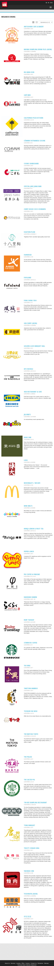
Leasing (18, 963)
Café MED (27, 95)
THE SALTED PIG (29, 779)
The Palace (28, 757)
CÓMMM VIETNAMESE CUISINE (34, 140)
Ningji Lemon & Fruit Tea (33, 528)
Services (13, 963)
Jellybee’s (27, 414)
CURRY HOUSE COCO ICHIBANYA (35, 209)
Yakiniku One (29, 871)
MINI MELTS (28, 506)
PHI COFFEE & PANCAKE (32, 574)
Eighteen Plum (29, 232)
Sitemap (46, 963)
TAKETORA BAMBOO (31, 688)
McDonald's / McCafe (32, 483)
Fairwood (28, 255)
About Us (7, 963)
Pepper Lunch (29, 551)
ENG (51, 2)
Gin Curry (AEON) (30, 323)
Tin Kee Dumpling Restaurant (35, 802)
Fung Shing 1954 (30, 300)
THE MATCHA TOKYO (31, 734)
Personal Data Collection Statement (27, 965)
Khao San (27, 437)
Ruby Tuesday (29, 620)
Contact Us (34, 963)
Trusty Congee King (31, 848)
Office (23, 963)
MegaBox (5, 5)
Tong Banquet (29, 825)
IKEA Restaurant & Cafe (33, 391)
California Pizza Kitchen (33, 118)
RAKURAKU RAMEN (30, 597)
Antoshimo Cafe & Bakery (34, 26)
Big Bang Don (29, 72)
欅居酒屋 (27, 916)
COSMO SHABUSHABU (31, 163)
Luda (26, 460)
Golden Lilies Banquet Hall (34, 346)
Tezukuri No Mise (30, 711)
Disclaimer (40, 963)
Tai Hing (27, 665)
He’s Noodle (28, 369)
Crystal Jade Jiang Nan (32, 186)
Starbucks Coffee (30, 642)
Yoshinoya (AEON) (31, 894)
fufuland (27, 277)
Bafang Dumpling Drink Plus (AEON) (38, 49)
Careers (28, 963)
